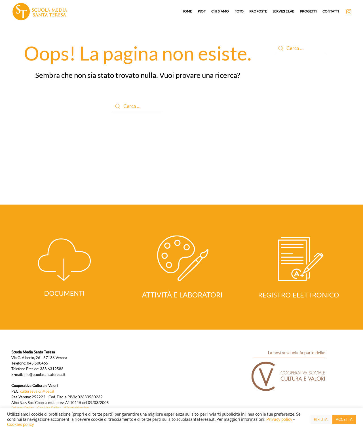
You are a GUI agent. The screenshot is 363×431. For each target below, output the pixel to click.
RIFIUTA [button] (321, 419)
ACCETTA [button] (344, 419)
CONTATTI (330, 11)
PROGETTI (308, 11)
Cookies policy (20, 424)
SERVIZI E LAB (283, 11)
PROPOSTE (258, 11)
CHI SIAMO (220, 11)
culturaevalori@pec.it (37, 391)
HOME (187, 11)
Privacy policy (279, 419)
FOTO (239, 11)
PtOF (202, 11)
